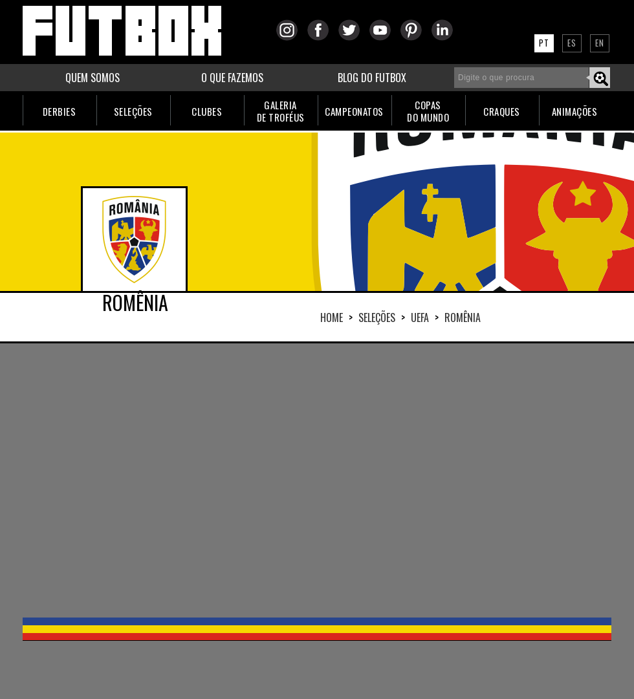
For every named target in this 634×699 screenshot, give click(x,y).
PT (544, 42)
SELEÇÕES (133, 111)
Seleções (376, 317)
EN (599, 42)
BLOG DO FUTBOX (372, 77)
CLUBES (206, 111)
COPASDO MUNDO (428, 111)
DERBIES (59, 111)
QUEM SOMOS (92, 77)
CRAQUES (501, 111)
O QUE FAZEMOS (232, 77)
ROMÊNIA (462, 317)
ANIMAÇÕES (575, 111)
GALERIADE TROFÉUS (281, 111)
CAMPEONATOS (354, 111)
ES (571, 42)
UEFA (420, 317)
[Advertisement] (279, 479)
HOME (331, 317)
